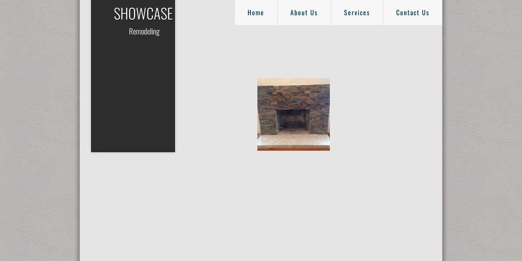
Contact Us (413, 12)
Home (256, 12)
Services (357, 12)
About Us (304, 12)
